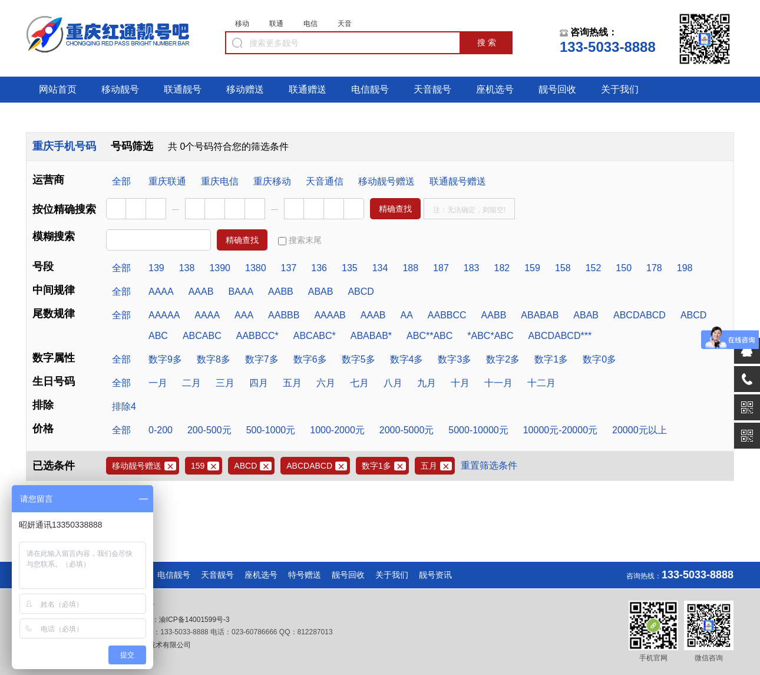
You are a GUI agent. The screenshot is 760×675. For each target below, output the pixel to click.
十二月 (541, 383)
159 (532, 268)
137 (289, 268)
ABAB (320, 292)
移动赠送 (245, 89)
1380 (255, 268)
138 (187, 268)
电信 (310, 23)
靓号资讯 (435, 574)
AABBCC (447, 315)
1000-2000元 (337, 430)
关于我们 (620, 89)
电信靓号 (370, 89)
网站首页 (58, 89)
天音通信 (324, 181)
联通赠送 (307, 89)
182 (502, 268)
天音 (345, 23)
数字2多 (503, 359)
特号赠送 (304, 574)
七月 (359, 383)
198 (685, 268)
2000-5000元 (406, 430)
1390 (219, 268)
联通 (276, 23)
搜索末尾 (300, 240)
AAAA (161, 292)
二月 (191, 383)
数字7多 (262, 359)
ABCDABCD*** (560, 336)
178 (654, 268)
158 (563, 268)
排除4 (124, 406)
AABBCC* (257, 336)
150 (624, 268)
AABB (280, 292)
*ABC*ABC (490, 336)
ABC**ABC (429, 336)
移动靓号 (120, 89)
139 (156, 268)
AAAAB (329, 315)
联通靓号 (182, 89)
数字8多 (213, 359)
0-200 (160, 430)
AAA (243, 315)
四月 (258, 383)
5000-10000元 (478, 430)
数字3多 (454, 359)
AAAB (201, 292)
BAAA (240, 292)
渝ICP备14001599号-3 (194, 619)
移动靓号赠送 (386, 181)
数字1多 (551, 359)
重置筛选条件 (489, 465)
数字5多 (358, 359)
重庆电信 (220, 181)
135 (350, 268)
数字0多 (599, 359)
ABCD (361, 292)
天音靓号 (432, 89)
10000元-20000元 (560, 430)
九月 (426, 383)
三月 (225, 383)
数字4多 (407, 359)
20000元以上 (639, 430)
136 (319, 268)
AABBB (283, 315)
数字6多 (310, 359)
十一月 (498, 383)
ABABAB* (371, 336)
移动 (242, 23)
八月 (393, 383)
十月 (460, 383)
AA (406, 315)
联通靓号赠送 (457, 181)
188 (410, 268)
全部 (121, 181)
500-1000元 (271, 430)
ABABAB (540, 315)
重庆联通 (167, 181)
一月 (157, 383)
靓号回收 (557, 89)
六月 (325, 383)
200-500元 (209, 430)
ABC (158, 336)
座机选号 (495, 89)
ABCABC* (314, 336)
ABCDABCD (639, 315)
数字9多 (165, 359)
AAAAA (164, 315)
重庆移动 (272, 181)
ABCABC (202, 336)
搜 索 (486, 42)
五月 (292, 383)
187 (441, 268)
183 (472, 268)
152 (594, 268)
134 (380, 268)
